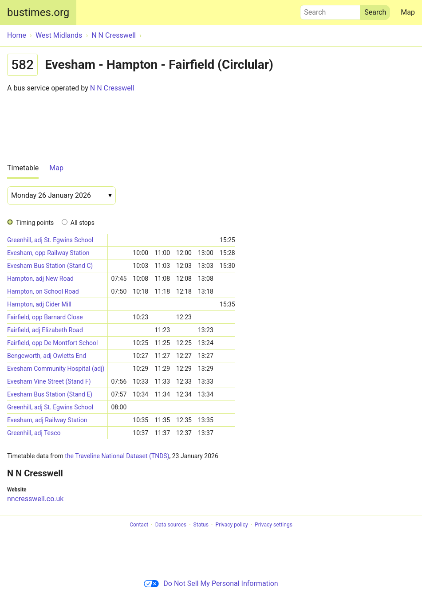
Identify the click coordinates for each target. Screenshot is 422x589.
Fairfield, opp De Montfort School (52, 342)
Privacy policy (231, 525)
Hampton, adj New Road (40, 278)
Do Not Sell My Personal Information (211, 583)
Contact (139, 525)
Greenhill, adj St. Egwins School (50, 239)
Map (408, 12)
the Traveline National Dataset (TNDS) (117, 455)
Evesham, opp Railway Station (48, 252)
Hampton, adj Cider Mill (39, 304)
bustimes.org (38, 12)
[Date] (61, 195)
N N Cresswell (112, 88)
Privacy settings (273, 525)
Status (201, 525)
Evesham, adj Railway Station (47, 420)
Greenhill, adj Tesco (34, 432)
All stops (83, 222)
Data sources (170, 525)
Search (330, 10)
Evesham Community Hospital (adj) (55, 368)
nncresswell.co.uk (35, 499)
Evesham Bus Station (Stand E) (49, 394)
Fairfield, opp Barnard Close (45, 317)
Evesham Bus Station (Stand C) (50, 265)
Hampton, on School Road (43, 291)
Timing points (35, 222)
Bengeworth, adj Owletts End (46, 355)
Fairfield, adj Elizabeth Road (45, 330)
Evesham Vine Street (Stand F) (49, 381)
